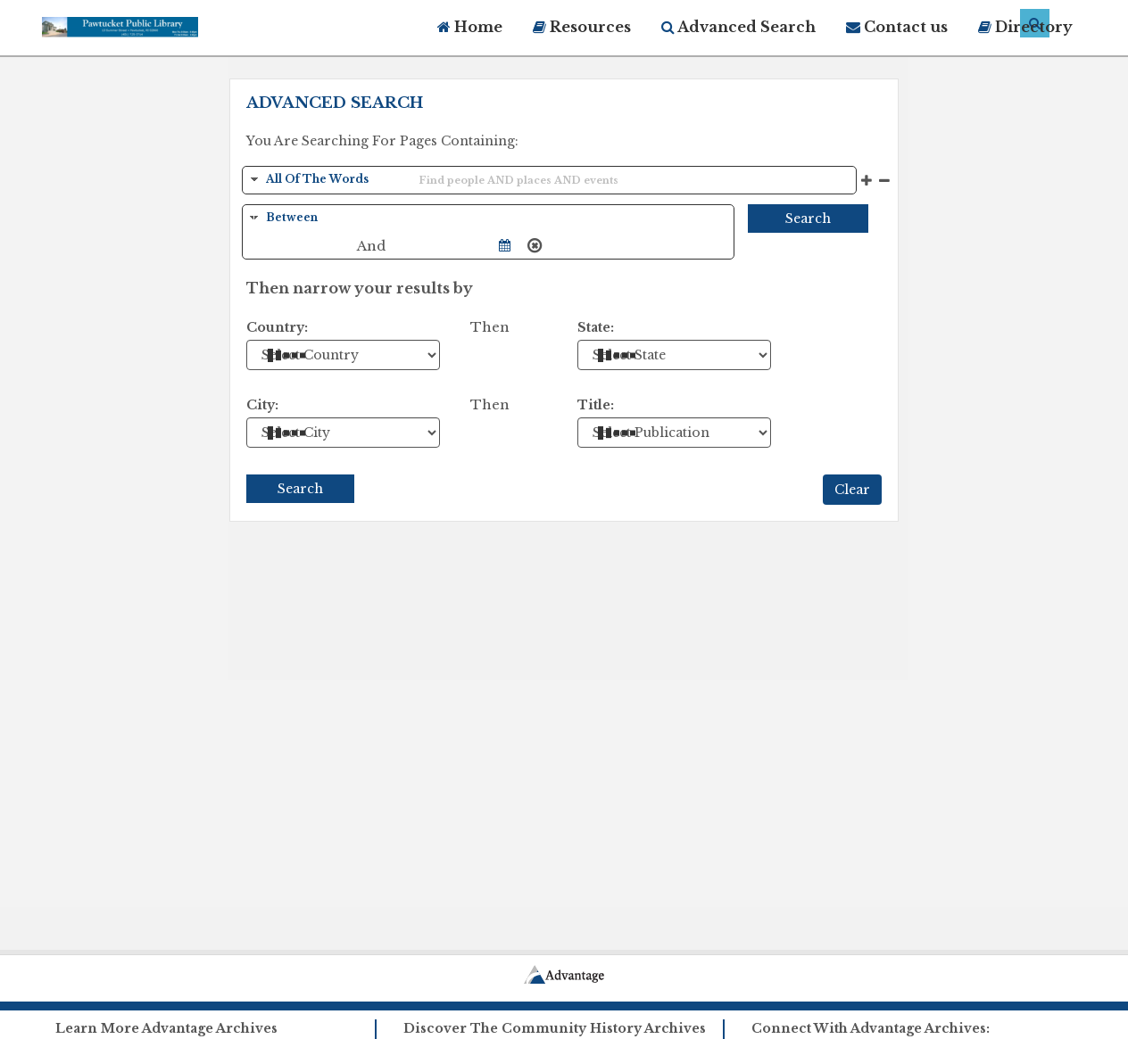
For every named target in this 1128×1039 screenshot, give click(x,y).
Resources (582, 27)
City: (262, 405)
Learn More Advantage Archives (166, 1028)
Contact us (897, 27)
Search (808, 218)
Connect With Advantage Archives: (870, 1028)
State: (595, 327)
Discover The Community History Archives (554, 1028)
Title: (595, 405)
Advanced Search (738, 27)
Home (469, 27)
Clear (852, 490)
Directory (1025, 27)
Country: (277, 327)
